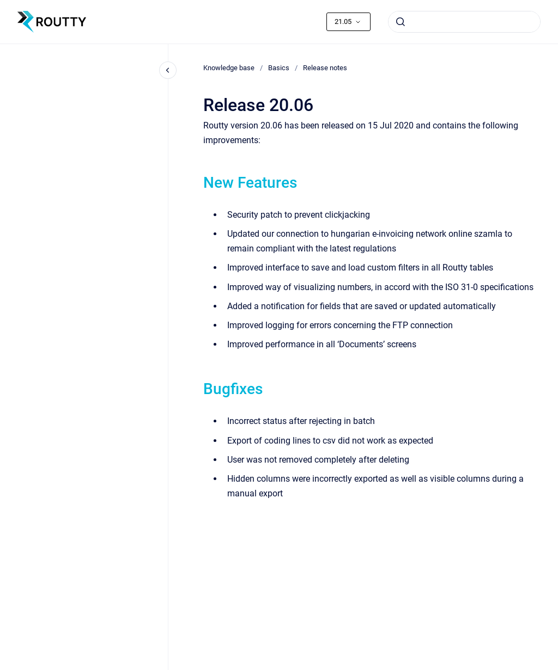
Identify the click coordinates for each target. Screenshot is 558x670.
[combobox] (464, 21)
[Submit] (400, 21)
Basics (278, 68)
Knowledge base (228, 68)
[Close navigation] (168, 70)
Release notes (325, 68)
